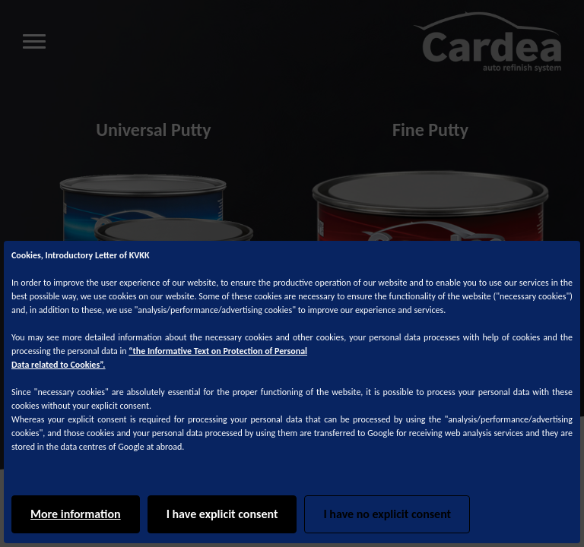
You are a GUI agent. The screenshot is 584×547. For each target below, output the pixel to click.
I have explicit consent (222, 514)
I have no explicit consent (387, 514)
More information (75, 514)
